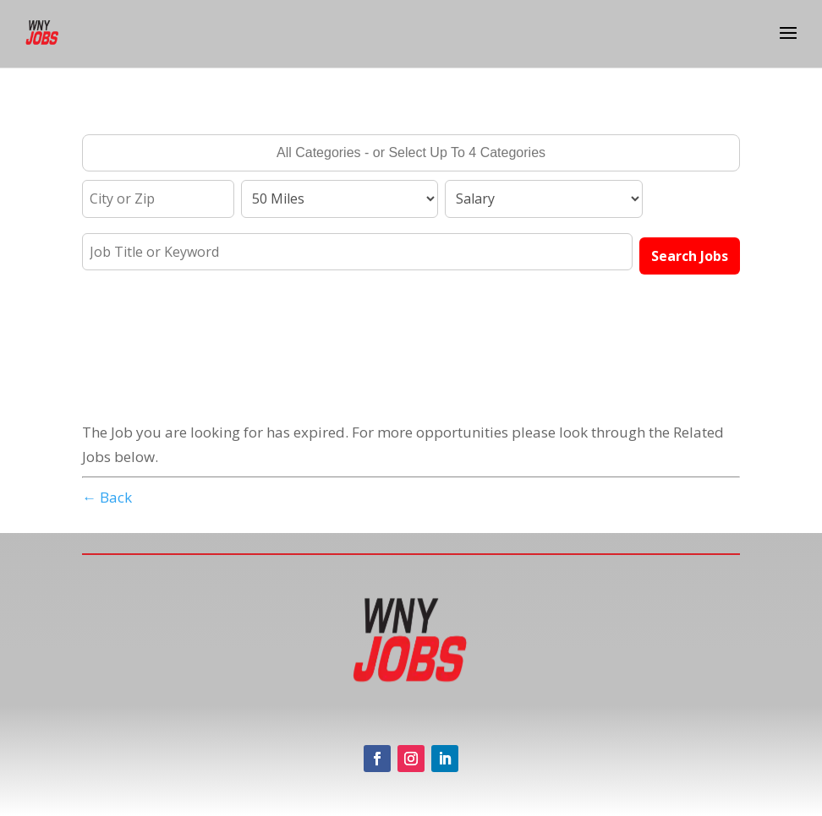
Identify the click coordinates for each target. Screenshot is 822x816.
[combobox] (411, 152)
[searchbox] (411, 154)
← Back (107, 497)
